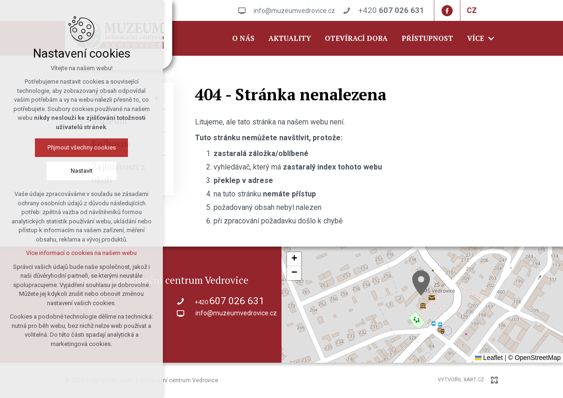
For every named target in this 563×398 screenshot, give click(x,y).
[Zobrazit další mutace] (484, 10)
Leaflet (489, 357)
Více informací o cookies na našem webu (81, 252)
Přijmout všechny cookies (81, 147)
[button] (421, 283)
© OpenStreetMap (534, 357)
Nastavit (82, 170)
